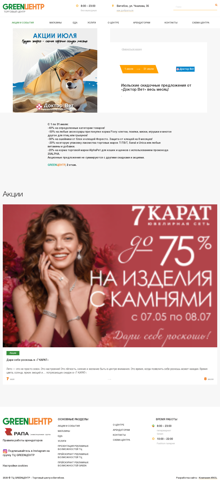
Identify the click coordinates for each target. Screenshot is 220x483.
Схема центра (121, 440)
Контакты (119, 435)
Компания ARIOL (208, 478)
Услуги (62, 441)
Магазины (64, 431)
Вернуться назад (131, 49)
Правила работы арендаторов (22, 440)
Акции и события (69, 426)
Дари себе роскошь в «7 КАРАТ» (27, 360)
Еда (60, 436)
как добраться (125, 11)
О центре (118, 425)
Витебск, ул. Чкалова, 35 (133, 6)
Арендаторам (121, 430)
